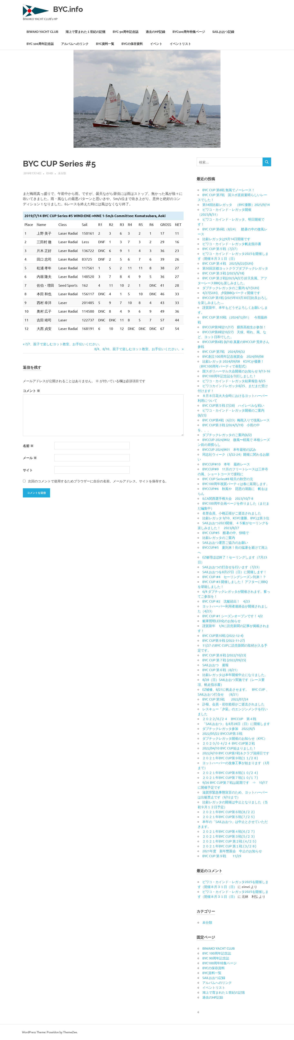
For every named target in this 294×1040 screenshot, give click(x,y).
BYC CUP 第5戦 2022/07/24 (225, 699)
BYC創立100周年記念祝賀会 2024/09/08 (233, 356)
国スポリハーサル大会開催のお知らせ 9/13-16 (236, 371)
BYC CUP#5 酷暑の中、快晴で (225, 533)
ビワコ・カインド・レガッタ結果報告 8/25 (233, 381)
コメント (31, 390)
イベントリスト (180, 44)
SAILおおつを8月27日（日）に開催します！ (234, 572)
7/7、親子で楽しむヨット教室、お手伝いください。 (63, 344)
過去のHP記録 (155, 32)
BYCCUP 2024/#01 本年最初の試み (229, 449)
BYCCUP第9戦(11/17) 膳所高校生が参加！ (234, 327)
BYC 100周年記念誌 (40, 44)
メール (30, 458)
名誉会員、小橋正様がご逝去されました (231, 513)
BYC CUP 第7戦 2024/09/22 (223, 351)
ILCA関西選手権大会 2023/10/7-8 (227, 498)
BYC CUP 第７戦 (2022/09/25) (224, 660)
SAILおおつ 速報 (215, 665)
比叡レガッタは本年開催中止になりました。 (235, 675)
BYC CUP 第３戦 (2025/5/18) (223, 273)
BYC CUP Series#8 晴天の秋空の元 (227, 479)
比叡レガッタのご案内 (218, 537)
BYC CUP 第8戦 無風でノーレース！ (228, 190)
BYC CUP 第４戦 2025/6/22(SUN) (227, 263)
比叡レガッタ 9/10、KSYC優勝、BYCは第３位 (235, 518)
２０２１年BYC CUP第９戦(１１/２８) (230, 758)
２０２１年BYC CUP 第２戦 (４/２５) (229, 841)
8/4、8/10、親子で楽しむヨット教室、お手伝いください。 (137, 349)
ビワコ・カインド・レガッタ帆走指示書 (231, 244)
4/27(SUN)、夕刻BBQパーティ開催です (231, 293)
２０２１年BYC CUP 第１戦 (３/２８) (229, 846)
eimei (49, 173)
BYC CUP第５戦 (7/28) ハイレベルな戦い (233, 405)
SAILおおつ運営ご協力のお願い (225, 542)
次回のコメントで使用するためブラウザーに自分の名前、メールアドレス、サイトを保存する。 (98, 481)
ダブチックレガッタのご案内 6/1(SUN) (230, 288)
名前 (28, 446)
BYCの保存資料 (132, 44)
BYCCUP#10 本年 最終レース (226, 464)
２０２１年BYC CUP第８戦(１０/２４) (230, 772)
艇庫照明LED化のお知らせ (221, 621)
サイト (28, 470)
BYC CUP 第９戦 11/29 (221, 856)
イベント (156, 44)
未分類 (62, 173)
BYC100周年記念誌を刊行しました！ (229, 376)
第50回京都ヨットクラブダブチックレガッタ (235, 268)
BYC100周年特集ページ (189, 32)
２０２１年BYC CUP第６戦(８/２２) (228, 812)
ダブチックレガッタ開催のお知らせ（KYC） (234, 738)
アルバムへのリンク (75, 44)
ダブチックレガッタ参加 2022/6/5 (228, 728)
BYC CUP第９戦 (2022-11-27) (223, 640)
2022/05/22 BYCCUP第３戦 (222, 733)
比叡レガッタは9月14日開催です (226, 239)
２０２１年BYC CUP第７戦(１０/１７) (230, 777)
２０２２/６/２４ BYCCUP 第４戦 (229, 719)
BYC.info (68, 9)
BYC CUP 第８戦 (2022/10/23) (224, 655)
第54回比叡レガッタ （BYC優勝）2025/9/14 (236, 204)
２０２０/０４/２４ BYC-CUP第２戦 (228, 743)
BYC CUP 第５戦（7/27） (220, 248)
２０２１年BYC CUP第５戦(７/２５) (228, 817)
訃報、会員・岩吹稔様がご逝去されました (233, 704)
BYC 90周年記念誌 (125, 32)
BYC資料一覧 (105, 44)
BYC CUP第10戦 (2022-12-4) (222, 635)
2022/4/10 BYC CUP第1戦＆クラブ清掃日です (235, 753)
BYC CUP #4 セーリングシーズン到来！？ (234, 577)
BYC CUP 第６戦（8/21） (220, 670)
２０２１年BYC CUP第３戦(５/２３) (228, 836)
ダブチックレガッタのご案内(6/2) (227, 435)
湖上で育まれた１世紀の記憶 (85, 32)
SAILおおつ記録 (223, 32)
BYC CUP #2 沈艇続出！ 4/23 (226, 601)
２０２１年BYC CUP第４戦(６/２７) (228, 831)
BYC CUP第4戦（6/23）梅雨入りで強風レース (236, 420)
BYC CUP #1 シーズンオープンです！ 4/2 (232, 616)
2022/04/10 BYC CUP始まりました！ (229, 748)
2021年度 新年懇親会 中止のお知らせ (232, 851)
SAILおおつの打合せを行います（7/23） (231, 567)
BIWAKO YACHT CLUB (42, 32)
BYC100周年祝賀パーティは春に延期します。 (235, 484)
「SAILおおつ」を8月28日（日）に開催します (236, 723)
